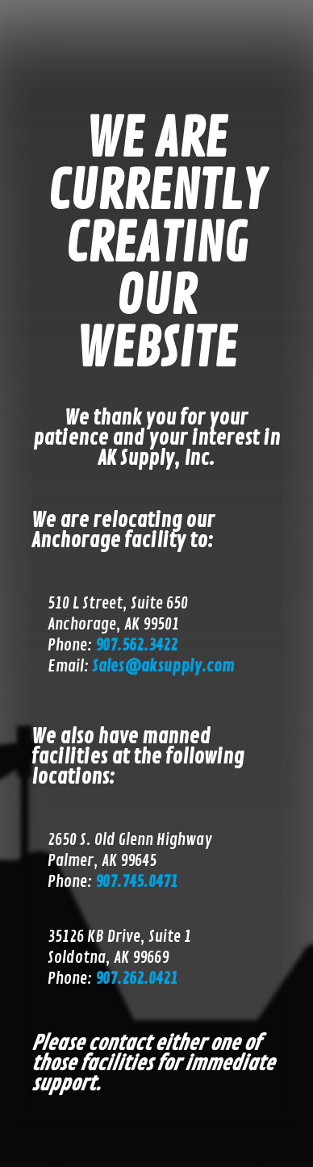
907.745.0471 (136, 882)
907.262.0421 (136, 978)
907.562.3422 (136, 645)
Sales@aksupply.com (163, 666)
